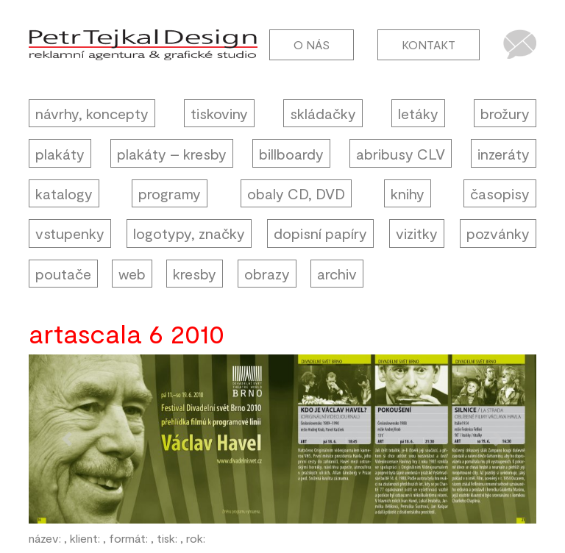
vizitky (417, 233)
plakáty (60, 154)
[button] (67, 439)
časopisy (500, 193)
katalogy (64, 193)
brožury (505, 113)
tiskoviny (219, 113)
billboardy (291, 154)
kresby (194, 273)
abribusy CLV (400, 154)
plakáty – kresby (172, 154)
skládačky (323, 113)
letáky (418, 113)
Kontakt (428, 44)
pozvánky (498, 233)
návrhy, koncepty (92, 113)
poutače (63, 273)
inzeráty (503, 154)
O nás (312, 44)
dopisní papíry (320, 233)
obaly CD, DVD (296, 193)
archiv (337, 273)
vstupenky (69, 233)
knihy (407, 193)
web (132, 273)
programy (169, 193)
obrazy (267, 273)
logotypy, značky (189, 233)
